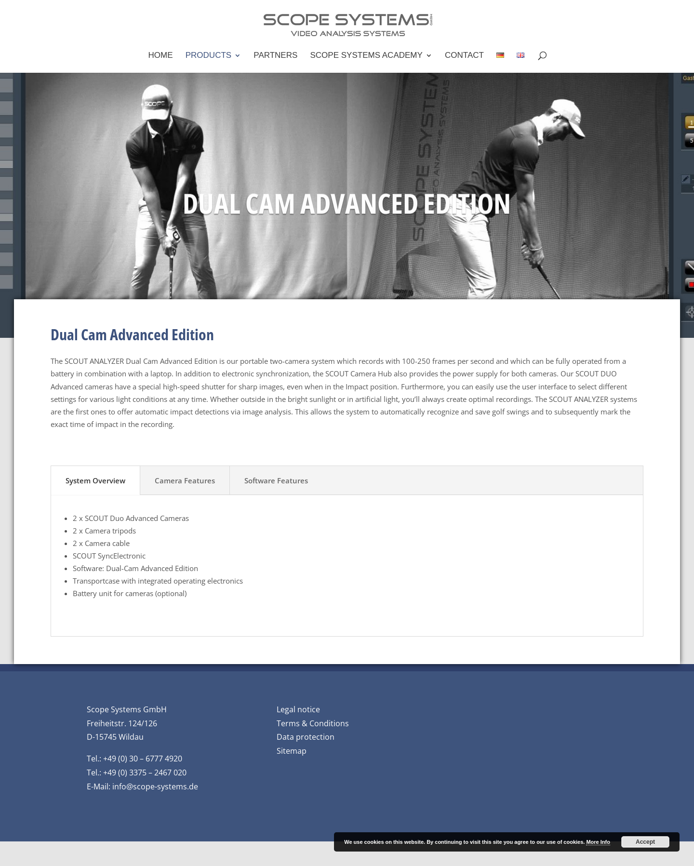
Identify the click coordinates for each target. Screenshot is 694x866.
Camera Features (185, 480)
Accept (645, 842)
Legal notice (298, 709)
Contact (464, 56)
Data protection (305, 737)
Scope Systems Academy (366, 56)
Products (208, 56)
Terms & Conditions (313, 723)
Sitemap (292, 751)
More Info (598, 842)
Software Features (276, 480)
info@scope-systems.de (155, 786)
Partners (275, 56)
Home (160, 56)
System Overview (95, 480)
